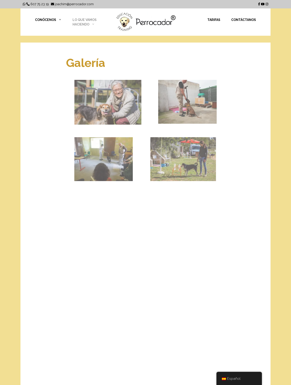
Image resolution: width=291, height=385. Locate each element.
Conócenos (51, 20)
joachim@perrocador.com (72, 4)
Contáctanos (243, 20)
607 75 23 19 (37, 4)
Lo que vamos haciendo (86, 22)
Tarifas (213, 20)
